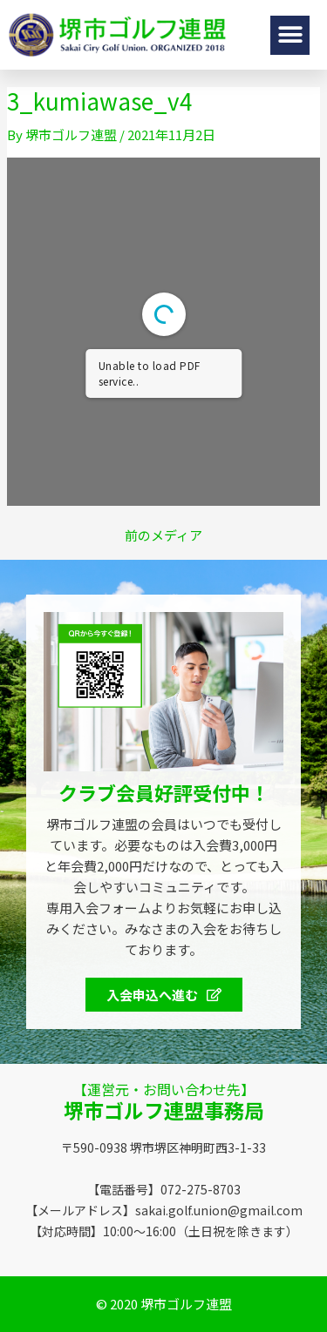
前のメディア (163, 535)
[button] (290, 35)
